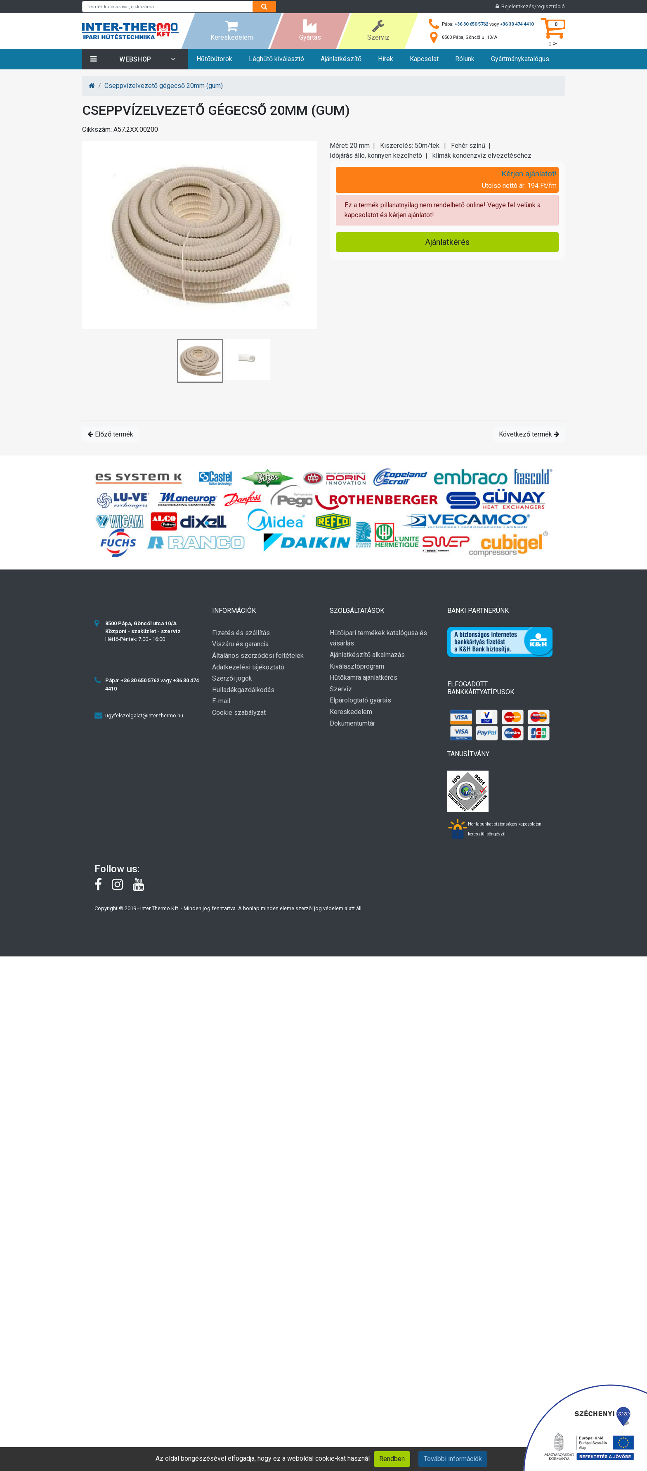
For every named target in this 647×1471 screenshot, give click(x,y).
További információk (453, 1459)
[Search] (264, 6)
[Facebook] (103, 887)
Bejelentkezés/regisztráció (530, 6)
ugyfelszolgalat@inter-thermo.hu (144, 715)
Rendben (392, 1459)
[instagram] (122, 887)
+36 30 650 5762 (471, 24)
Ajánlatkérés (447, 242)
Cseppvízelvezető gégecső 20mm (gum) (163, 86)
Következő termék (529, 434)
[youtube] (142, 887)
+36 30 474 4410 (517, 24)
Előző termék (110, 434)
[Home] (92, 86)
